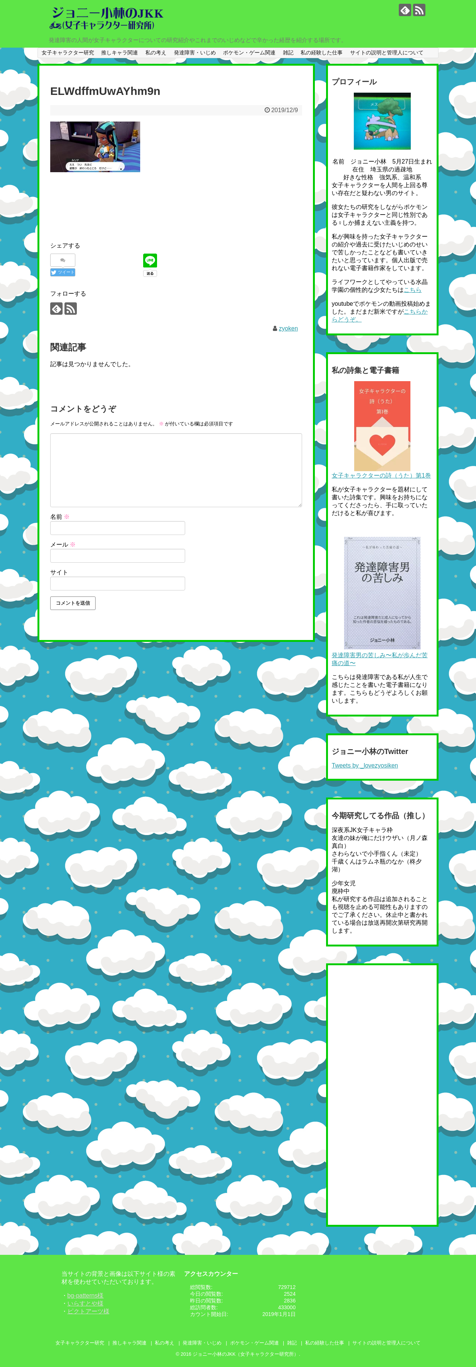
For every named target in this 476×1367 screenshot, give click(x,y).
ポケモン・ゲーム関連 (249, 53)
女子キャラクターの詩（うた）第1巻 (381, 475)
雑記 (288, 53)
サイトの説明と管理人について (387, 53)
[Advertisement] (186, 198)
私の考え (155, 53)
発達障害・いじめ (195, 53)
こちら (413, 290)
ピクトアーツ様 (88, 1311)
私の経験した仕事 (322, 53)
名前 (60, 517)
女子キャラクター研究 (68, 53)
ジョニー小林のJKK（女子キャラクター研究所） (246, 1354)
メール (63, 544)
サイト (59, 572)
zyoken (288, 328)
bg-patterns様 (85, 1295)
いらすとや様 (85, 1303)
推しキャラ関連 (119, 53)
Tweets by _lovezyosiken (365, 765)
